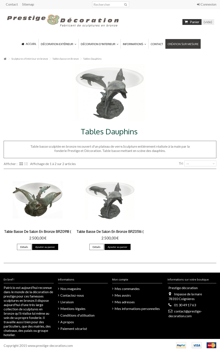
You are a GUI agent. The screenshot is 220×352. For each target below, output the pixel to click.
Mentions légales (73, 308)
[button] (58, 44)
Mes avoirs (123, 295)
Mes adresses (125, 302)
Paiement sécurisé (73, 328)
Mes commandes (127, 289)
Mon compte (120, 279)
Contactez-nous (72, 295)
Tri (181, 163)
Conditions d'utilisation (77, 315)
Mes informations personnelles (137, 308)
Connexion (206, 4)
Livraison (67, 302)
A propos (67, 322)
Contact (12, 4)
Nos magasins (70, 289)
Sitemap (28, 4)
